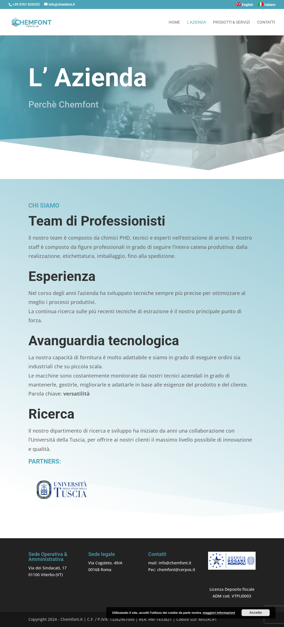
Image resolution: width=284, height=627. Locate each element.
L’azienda (196, 22)
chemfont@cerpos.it (176, 569)
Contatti (266, 22)
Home (174, 22)
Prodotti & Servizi (231, 22)
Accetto (255, 613)
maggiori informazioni (219, 612)
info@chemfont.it (175, 562)
